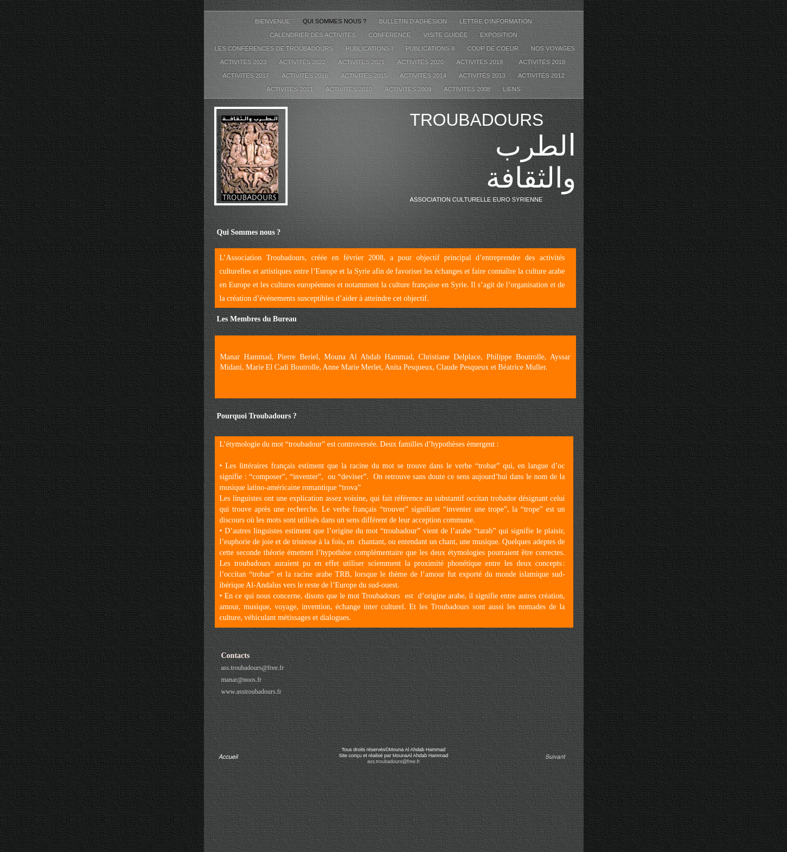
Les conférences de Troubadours (275, 48)
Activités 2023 (244, 62)
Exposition (498, 34)
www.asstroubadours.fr (251, 691)
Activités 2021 (362, 62)
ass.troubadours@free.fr (252, 668)
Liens (511, 89)
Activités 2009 (409, 89)
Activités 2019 (482, 62)
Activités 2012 (541, 75)
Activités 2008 (468, 89)
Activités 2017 (246, 75)
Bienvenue (273, 21)
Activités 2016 (305, 75)
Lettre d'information (495, 21)
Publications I (370, 48)
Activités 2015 (365, 75)
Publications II (431, 48)
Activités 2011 (290, 89)
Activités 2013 (483, 75)
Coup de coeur (493, 48)
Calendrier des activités (313, 34)
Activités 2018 (543, 62)
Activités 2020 (421, 62)
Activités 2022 (303, 62)
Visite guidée (447, 34)
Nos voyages (553, 48)
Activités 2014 (424, 75)
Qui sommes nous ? (335, 21)
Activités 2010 (349, 89)
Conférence (390, 34)
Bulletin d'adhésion (414, 21)
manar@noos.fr (241, 679)
